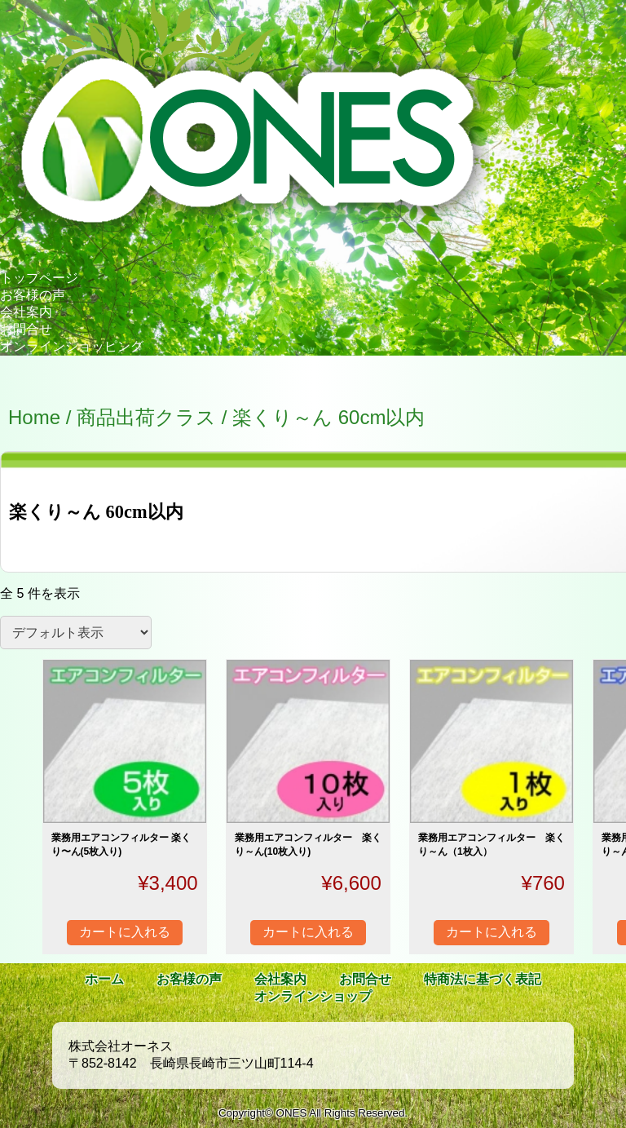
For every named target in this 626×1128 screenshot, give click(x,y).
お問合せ (26, 329)
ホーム (104, 979)
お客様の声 (32, 295)
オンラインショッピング (71, 346)
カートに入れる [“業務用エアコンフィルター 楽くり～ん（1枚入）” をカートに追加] (491, 932)
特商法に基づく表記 (482, 979)
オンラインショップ (313, 996)
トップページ (39, 278)
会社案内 (26, 312)
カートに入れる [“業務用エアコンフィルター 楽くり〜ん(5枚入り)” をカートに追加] (124, 932)
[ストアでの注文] (76, 632)
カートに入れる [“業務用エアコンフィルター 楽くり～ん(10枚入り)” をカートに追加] (308, 932)
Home (34, 417)
